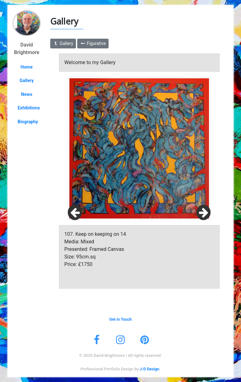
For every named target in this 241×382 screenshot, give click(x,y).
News (26, 94)
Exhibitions (29, 108)
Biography (28, 122)
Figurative (93, 43)
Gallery (26, 80)
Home (27, 67)
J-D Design (149, 369)
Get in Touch (120, 319)
